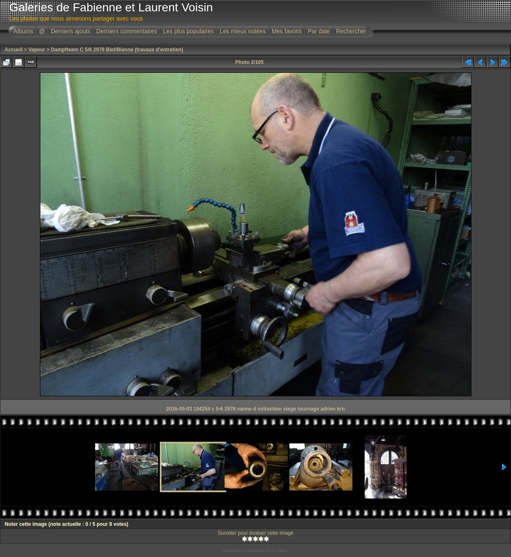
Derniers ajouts (70, 31)
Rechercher (351, 31)
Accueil (14, 50)
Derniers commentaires (126, 31)
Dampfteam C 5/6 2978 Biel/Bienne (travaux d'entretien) (117, 50)
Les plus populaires (188, 31)
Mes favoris (287, 31)
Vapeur (36, 50)
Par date (319, 31)
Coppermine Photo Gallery (266, 551)
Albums (23, 31)
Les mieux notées (243, 31)
